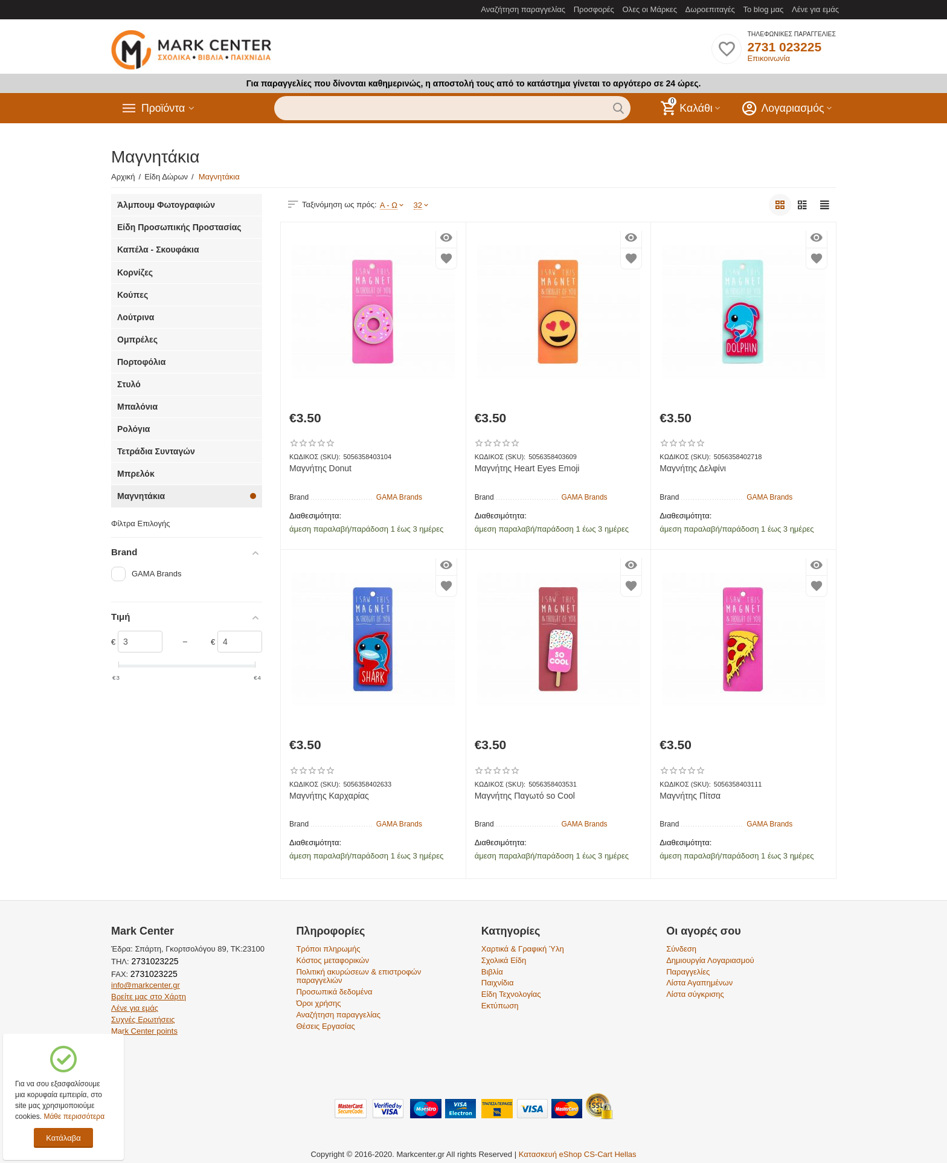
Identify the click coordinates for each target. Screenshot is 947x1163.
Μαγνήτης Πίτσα (690, 796)
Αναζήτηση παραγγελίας (523, 9)
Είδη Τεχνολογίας (511, 994)
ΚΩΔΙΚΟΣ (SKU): (314, 456)
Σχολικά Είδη (503, 960)
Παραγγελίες (688, 971)
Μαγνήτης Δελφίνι (692, 468)
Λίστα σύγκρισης (695, 994)
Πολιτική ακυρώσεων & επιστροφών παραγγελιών (358, 976)
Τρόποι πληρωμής (328, 948)
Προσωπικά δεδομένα (334, 991)
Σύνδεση (681, 948)
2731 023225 (784, 47)
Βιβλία (492, 971)
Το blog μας (763, 9)
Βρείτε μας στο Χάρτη (148, 996)
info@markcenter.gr (145, 985)
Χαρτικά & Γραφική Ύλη (522, 948)
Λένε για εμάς (815, 9)
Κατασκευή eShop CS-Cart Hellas (578, 1154)
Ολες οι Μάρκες (650, 9)
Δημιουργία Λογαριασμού (710, 960)
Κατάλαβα (63, 1137)
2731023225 (154, 961)
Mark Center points (144, 1031)
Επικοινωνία (768, 58)
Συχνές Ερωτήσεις (143, 1019)
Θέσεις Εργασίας (325, 1026)
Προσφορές (594, 9)
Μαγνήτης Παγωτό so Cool (525, 796)
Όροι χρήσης (318, 1003)
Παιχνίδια (497, 982)
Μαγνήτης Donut (320, 468)
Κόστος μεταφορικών (332, 960)
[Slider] (140, 641)
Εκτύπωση (500, 1005)
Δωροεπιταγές (710, 9)
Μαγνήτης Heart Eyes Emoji (527, 468)
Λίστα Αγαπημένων (699, 982)
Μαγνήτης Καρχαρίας (329, 796)
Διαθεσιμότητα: (315, 515)
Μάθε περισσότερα (73, 1116)
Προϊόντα (163, 108)
